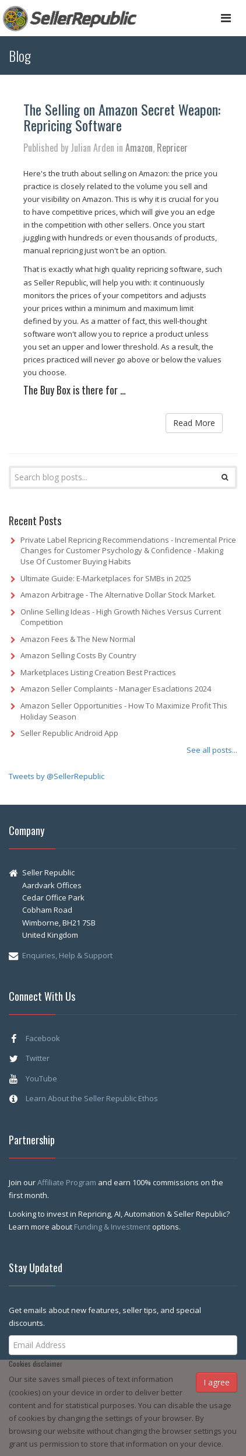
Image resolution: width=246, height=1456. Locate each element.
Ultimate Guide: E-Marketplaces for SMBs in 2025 (105, 578)
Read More (194, 422)
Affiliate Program (67, 1182)
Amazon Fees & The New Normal (77, 639)
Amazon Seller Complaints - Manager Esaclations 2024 (115, 688)
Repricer (172, 148)
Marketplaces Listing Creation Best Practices (98, 672)
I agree (216, 1382)
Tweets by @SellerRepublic (56, 776)
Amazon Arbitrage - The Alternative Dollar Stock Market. (118, 594)
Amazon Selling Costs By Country (78, 655)
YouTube (41, 1078)
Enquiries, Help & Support (67, 955)
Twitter (38, 1058)
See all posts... (212, 750)
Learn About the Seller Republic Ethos (92, 1098)
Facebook (43, 1038)
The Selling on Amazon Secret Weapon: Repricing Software (121, 117)
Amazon (139, 148)
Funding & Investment (113, 1226)
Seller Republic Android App (69, 733)
